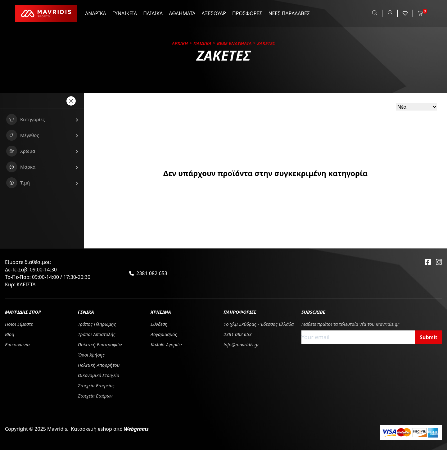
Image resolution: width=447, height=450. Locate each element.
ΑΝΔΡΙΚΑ (95, 13)
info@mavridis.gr (241, 344)
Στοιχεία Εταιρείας (96, 385)
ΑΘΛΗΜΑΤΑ (182, 13)
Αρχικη (180, 43)
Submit (428, 337)
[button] (42, 119)
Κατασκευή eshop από (110, 428)
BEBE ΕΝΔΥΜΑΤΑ (234, 43)
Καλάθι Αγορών (166, 344)
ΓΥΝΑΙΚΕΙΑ (124, 13)
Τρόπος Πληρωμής (97, 324)
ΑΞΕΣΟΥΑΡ (214, 13)
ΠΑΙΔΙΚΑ (153, 13)
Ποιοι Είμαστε (19, 324)
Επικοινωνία (17, 344)
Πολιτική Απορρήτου (99, 365)
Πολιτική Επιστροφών (100, 344)
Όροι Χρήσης (91, 355)
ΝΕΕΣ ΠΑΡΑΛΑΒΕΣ (289, 13)
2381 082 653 (151, 273)
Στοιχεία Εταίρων (95, 396)
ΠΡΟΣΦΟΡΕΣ (247, 13)
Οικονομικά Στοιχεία (99, 375)
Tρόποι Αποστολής (96, 334)
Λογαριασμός (164, 334)
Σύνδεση (159, 324)
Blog (9, 334)
